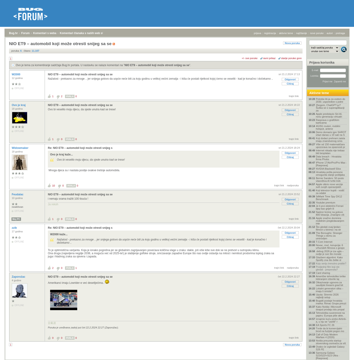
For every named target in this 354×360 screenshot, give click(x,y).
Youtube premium (325, 202)
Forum (25, 33)
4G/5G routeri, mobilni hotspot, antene (328, 127)
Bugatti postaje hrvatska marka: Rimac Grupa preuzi (331, 302)
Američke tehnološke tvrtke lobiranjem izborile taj (331, 277)
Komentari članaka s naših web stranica (85, 33)
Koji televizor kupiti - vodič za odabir (330, 191)
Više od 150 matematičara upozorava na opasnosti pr (330, 145)
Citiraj (290, 83)
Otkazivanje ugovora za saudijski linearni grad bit (329, 283)
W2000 (16, 74)
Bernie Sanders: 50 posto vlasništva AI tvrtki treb (330, 179)
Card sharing (323, 273)
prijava (257, 33)
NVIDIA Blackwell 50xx (328, 168)
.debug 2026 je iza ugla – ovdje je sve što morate (330, 252)
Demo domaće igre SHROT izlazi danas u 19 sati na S (331, 133)
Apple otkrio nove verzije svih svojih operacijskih (329, 185)
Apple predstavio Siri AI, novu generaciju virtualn (329, 115)
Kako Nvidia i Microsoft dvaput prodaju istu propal (330, 308)
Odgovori (290, 79)
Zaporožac (19, 276)
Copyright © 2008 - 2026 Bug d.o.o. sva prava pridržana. (177, 358)
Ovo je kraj (19, 105)
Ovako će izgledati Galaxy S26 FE (330, 348)
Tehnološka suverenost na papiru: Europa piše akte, (330, 314)
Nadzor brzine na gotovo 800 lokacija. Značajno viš (330, 213)
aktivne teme (286, 33)
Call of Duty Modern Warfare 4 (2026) (327, 336)
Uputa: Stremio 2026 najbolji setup (327, 296)
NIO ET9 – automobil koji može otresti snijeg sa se (157, 65)
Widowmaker (20, 148)
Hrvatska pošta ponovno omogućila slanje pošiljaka (330, 173)
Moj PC (16, 219)
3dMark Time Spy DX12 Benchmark (329, 198)
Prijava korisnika (321, 62)
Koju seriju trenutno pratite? (331, 263)
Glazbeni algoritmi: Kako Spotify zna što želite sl (329, 258)
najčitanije (301, 33)
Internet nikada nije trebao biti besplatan (330, 152)
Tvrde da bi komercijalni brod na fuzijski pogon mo (330, 329)
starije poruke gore (291, 58)
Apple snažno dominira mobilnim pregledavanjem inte (330, 221)
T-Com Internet (324, 241)
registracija (270, 33)
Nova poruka (292, 43)
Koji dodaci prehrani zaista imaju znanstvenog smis (330, 139)
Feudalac (18, 194)
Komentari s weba (44, 33)
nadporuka (293, 185)
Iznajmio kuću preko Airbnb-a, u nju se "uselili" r (331, 320)
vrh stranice (341, 353)
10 (53, 185)
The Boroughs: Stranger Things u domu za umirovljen (329, 236)
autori (330, 33)
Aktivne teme (319, 93)
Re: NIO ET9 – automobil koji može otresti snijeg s (80, 148)
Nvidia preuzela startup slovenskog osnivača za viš (331, 342)
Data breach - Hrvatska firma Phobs (328, 158)
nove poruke (317, 33)
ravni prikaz (269, 58)
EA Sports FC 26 (325, 325)
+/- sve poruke (250, 58)
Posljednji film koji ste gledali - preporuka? (328, 268)
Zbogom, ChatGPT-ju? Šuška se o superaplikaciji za (330, 108)
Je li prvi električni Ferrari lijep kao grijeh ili (329, 207)
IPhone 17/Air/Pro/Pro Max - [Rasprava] (331, 164)
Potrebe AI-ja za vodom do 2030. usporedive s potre (330, 100)
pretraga (340, 33)
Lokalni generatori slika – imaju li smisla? (329, 290)
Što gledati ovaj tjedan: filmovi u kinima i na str (328, 228)
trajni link (294, 96)
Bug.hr (13, 33)
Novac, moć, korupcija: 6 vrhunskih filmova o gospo (330, 246)
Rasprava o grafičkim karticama (327, 121)
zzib (15, 227)
